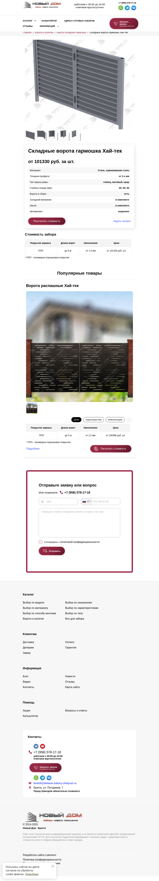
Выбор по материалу (35, 612)
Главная (27, 32)
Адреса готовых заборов (79, 21)
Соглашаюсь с (72, 546)
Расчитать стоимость (113, 448)
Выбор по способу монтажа (39, 618)
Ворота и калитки (44, 32)
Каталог (27, 21)
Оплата (69, 646)
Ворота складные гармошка (71, 32)
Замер (26, 657)
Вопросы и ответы (76, 715)
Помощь (29, 707)
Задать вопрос (122, 221)
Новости (70, 681)
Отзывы (28, 26)
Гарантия (70, 652)
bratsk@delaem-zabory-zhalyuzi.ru (55, 788)
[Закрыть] (52, 866)
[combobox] (86, 501)
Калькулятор (49, 21)
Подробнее (31, 874)
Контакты (28, 691)
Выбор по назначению (78, 607)
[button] (26, 273)
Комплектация (115, 419)
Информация (47, 26)
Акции (26, 715)
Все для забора (74, 623)
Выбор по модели (33, 607)
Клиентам (29, 638)
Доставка (28, 646)
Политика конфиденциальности (42, 864)
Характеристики (94, 419)
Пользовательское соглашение (41, 868)
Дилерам (28, 652)
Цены (76, 419)
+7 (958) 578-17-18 (127, 3)
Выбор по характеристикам (81, 612)
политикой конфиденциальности (80, 546)
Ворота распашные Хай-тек (52, 285)
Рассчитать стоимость (46, 221)
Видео (26, 686)
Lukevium (50, 859)
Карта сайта (72, 691)
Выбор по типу (74, 618)
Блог (26, 681)
